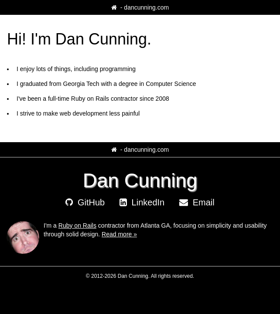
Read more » (119, 234)
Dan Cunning (140, 180)
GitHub (85, 202)
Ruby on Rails (77, 225)
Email (197, 202)
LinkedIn (142, 202)
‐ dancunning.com (140, 7)
